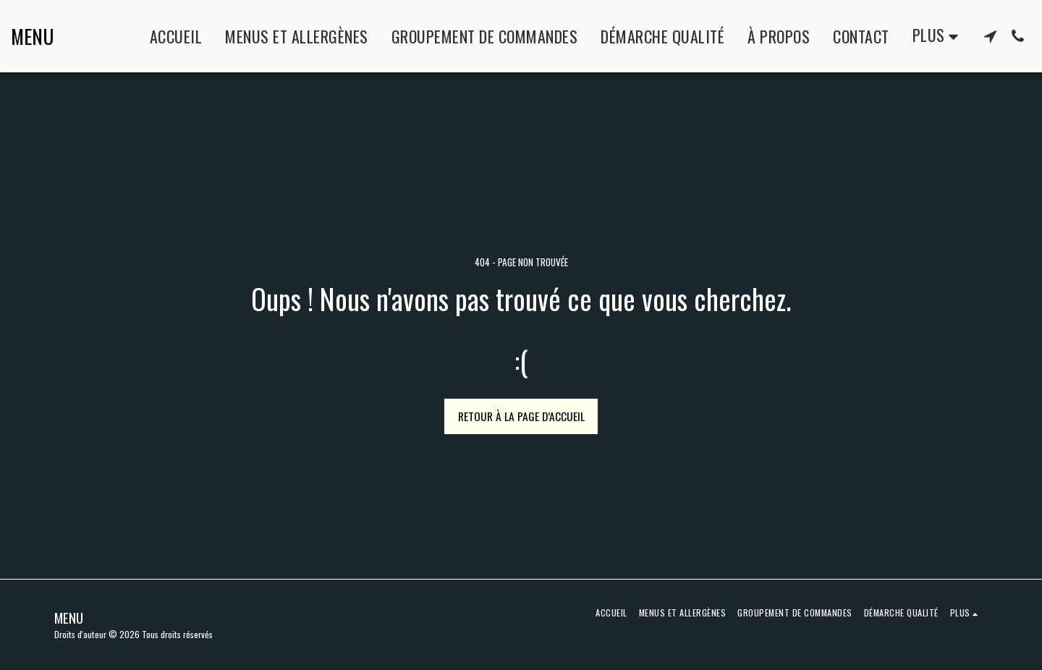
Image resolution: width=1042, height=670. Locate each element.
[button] (990, 36)
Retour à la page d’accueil (521, 416)
